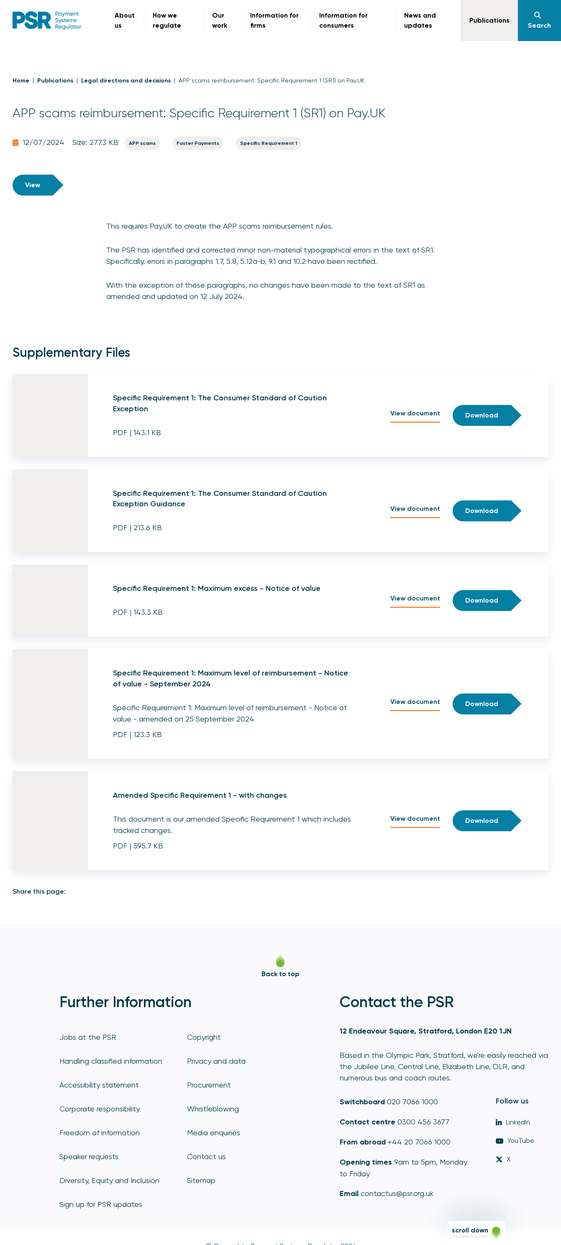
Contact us (206, 1156)
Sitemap (201, 1180)
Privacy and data (216, 1061)
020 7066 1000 (412, 1101)
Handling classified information (110, 1061)
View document (415, 413)
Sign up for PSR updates (100, 1204)
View (32, 185)
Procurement (209, 1084)
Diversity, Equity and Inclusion (109, 1180)
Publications (55, 80)
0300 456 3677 (423, 1121)
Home (21, 80)
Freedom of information (99, 1132)
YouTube (515, 1140)
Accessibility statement (99, 1084)
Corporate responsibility (99, 1108)
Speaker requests (88, 1156)
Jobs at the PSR (87, 1037)
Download (481, 415)
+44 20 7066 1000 (419, 1141)
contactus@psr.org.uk (397, 1193)
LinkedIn (513, 1122)
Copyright (204, 1037)
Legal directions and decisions (126, 80)
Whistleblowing (213, 1108)
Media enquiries (213, 1132)
